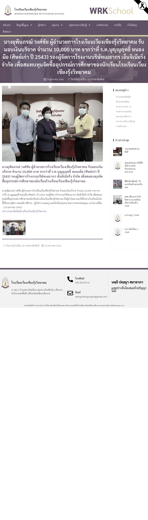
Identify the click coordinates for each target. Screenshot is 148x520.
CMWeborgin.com (117, 305)
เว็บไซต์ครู (132, 25)
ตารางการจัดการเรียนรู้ (125, 121)
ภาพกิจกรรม (102, 25)
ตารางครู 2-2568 (132, 215)
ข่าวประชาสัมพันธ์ (95, 79)
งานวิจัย (117, 25)
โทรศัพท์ (79, 278)
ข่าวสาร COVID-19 (123, 106)
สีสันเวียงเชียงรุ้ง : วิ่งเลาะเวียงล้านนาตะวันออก (133, 184)
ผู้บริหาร (42, 25)
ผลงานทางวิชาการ (123, 116)
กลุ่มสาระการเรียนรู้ (80, 25)
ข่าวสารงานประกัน (123, 111)
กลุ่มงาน (57, 25)
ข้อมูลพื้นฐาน (24, 25)
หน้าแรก (7, 25)
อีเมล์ (78, 292)
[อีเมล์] (70, 293)
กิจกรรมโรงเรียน (78, 79)
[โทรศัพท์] (70, 279)
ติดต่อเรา (7, 31)
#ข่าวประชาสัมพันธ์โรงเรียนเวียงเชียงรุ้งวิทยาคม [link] (24, 211)
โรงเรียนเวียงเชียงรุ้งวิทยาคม (30, 9)
